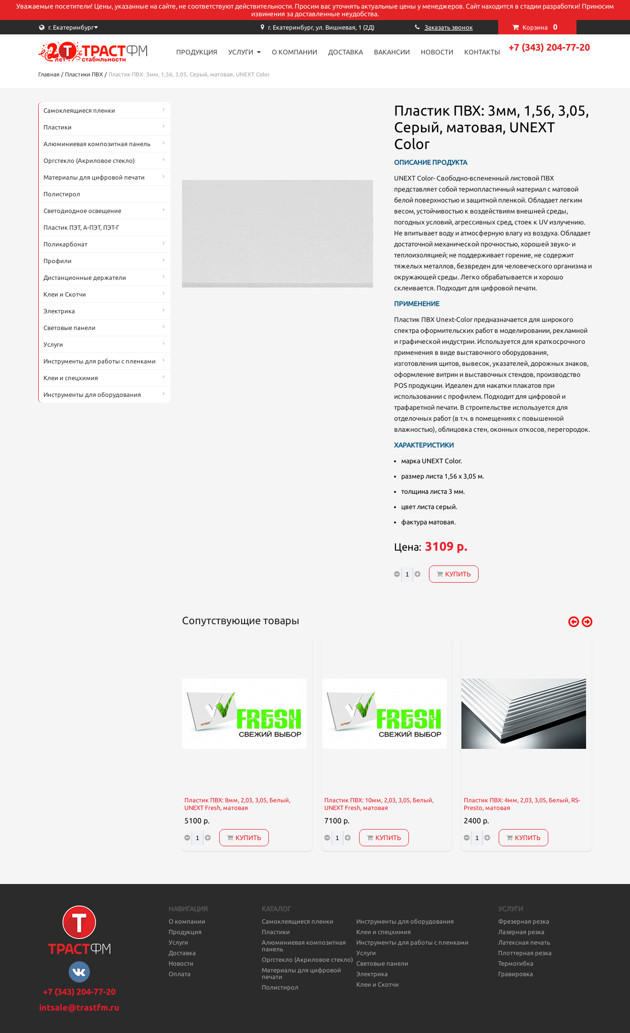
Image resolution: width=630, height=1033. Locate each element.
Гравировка (515, 973)
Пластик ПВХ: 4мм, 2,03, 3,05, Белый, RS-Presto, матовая (522, 804)
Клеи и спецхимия (70, 377)
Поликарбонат (65, 244)
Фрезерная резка (523, 921)
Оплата (180, 973)
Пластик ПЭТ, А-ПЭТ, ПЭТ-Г (81, 227)
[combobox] (86, 27)
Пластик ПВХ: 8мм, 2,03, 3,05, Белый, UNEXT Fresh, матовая (237, 804)
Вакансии (392, 52)
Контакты (482, 52)
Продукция (196, 52)
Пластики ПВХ (84, 74)
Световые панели (69, 327)
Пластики (57, 127)
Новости (437, 52)
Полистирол (61, 194)
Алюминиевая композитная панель (96, 143)
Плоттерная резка (525, 952)
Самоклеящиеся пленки (79, 110)
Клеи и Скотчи (64, 294)
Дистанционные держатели (84, 277)
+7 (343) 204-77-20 (549, 47)
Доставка (345, 52)
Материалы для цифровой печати (94, 177)
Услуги (240, 52)
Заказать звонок (449, 27)
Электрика (59, 311)
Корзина (540, 26)
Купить (454, 574)
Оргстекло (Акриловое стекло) (89, 160)
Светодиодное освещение (82, 210)
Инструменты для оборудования (92, 394)
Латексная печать (524, 942)
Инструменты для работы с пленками (99, 361)
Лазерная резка (521, 931)
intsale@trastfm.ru (79, 1007)
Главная (49, 74)
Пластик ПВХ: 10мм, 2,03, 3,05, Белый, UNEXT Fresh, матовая (379, 804)
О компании (294, 52)
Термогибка (516, 963)
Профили (57, 260)
